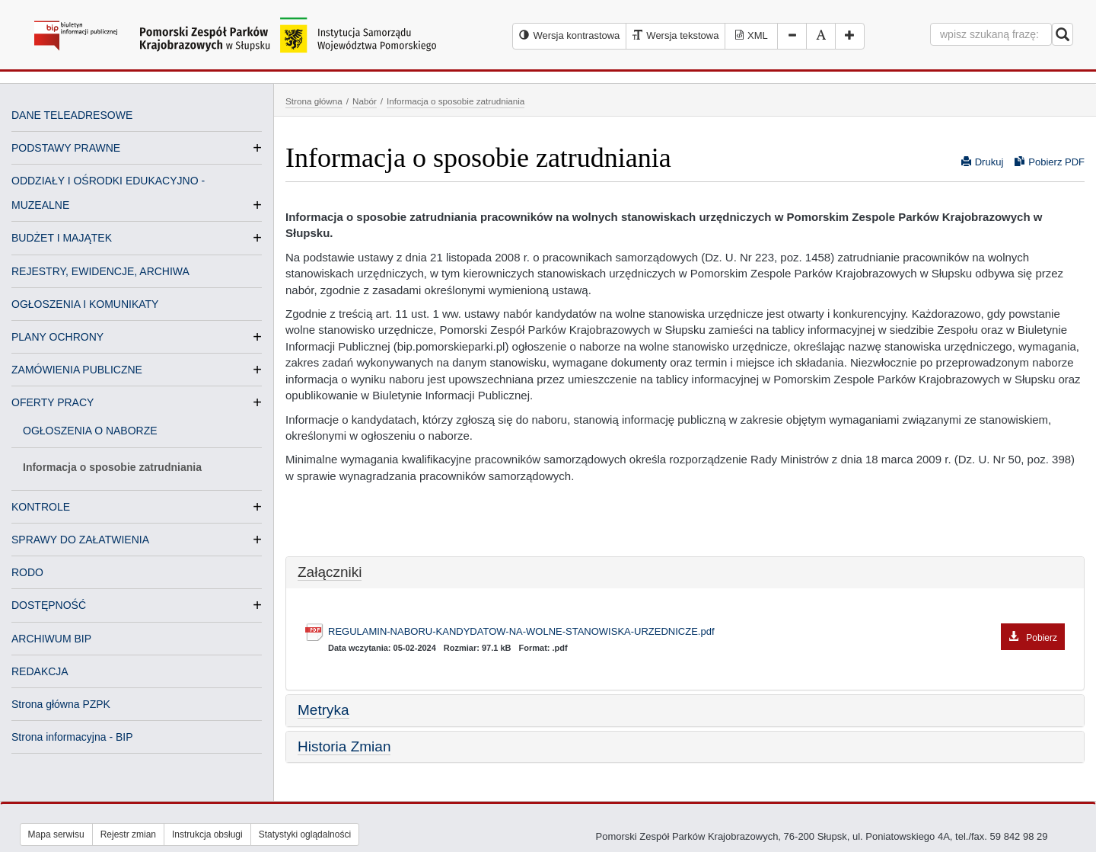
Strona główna (313, 101)
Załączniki (330, 572)
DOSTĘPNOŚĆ (48, 605)
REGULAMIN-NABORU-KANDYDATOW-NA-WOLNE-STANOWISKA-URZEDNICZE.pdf (696, 632)
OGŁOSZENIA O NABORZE (90, 430)
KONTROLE (40, 507)
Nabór (364, 101)
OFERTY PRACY (52, 402)
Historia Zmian (344, 746)
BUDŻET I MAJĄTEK (61, 238)
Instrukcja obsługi (207, 834)
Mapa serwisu (56, 834)
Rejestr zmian (128, 834)
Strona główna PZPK (60, 704)
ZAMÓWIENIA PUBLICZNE (76, 369)
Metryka (323, 710)
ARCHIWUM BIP (51, 639)
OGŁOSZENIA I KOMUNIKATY (84, 304)
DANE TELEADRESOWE (71, 115)
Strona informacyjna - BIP (72, 737)
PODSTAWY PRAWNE (65, 148)
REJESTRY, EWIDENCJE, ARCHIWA (100, 271)
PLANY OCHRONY (57, 337)
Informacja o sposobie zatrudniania (112, 467)
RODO (27, 572)
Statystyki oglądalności (305, 834)
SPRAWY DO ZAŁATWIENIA (80, 539)
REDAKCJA (39, 671)
